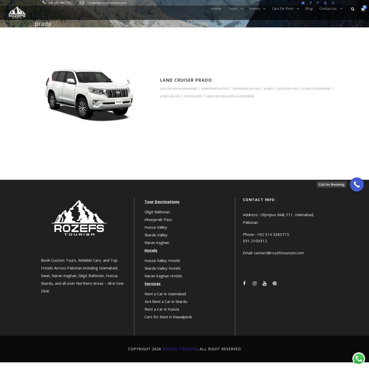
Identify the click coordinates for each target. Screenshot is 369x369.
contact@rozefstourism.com (107, 3)
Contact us (328, 8)
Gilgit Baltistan (157, 218)
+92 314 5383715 (273, 241)
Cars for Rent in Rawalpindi (168, 323)
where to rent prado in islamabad (230, 103)
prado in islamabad (316, 95)
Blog (309, 8)
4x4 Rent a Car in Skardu (166, 308)
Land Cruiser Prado (186, 87)
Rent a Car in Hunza (162, 315)
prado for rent (288, 95)
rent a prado (193, 103)
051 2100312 (255, 247)
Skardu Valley (156, 241)
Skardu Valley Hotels (163, 274)
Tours (232, 8)
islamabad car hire (214, 95)
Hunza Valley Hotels (162, 267)
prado (268, 95)
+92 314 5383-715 (59, 3)
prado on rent (170, 103)
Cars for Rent (283, 8)
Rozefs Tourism (179, 355)
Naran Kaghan (157, 249)
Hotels (254, 8)
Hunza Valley (156, 233)
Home (216, 8)
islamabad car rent (246, 95)
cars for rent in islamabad (178, 95)
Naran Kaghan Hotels (163, 282)
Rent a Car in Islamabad (165, 300)
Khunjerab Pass (158, 226)
